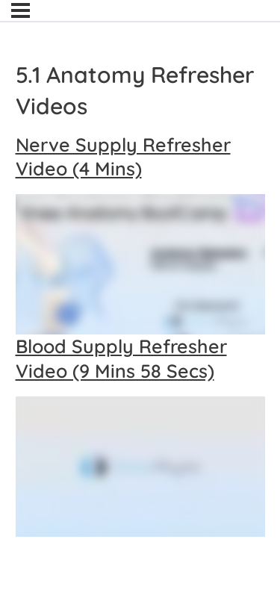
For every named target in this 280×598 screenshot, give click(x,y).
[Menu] (20, 10)
